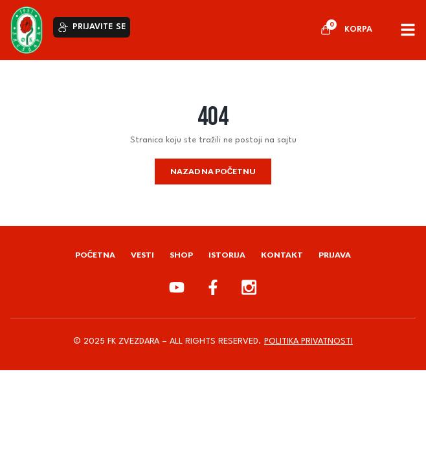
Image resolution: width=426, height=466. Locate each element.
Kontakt (282, 255)
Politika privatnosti (308, 341)
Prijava (335, 255)
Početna (95, 255)
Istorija (226, 255)
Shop (181, 255)
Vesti (142, 255)
